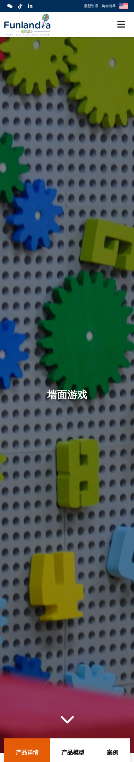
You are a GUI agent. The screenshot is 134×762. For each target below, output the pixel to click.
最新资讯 (91, 5)
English (124, 6)
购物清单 (108, 5)
